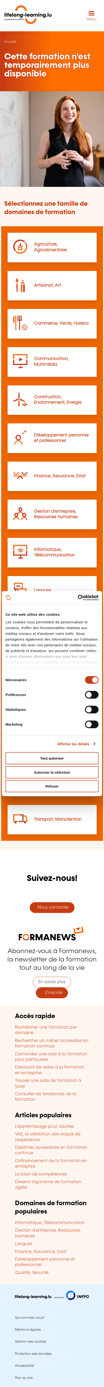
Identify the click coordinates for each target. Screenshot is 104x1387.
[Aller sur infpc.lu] (52, 1299)
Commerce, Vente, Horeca (61, 323)
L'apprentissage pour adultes (44, 1126)
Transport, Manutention (57, 819)
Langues (42, 590)
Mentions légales (28, 1329)
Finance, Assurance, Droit (60, 476)
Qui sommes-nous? (29, 1317)
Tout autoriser (52, 758)
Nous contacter (52, 907)
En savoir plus (52, 982)
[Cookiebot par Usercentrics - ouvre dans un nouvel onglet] (78, 597)
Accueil (10, 41)
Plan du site (24, 1378)
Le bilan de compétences (41, 1174)
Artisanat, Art (47, 285)
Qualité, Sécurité (31, 1273)
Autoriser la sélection (52, 772)
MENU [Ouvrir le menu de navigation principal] (91, 19)
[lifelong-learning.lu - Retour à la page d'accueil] (28, 15)
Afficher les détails (73, 744)
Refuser (52, 786)
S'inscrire (52, 993)
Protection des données (33, 1353)
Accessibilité (24, 1365)
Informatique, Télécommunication (50, 1223)
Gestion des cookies (30, 1341)
